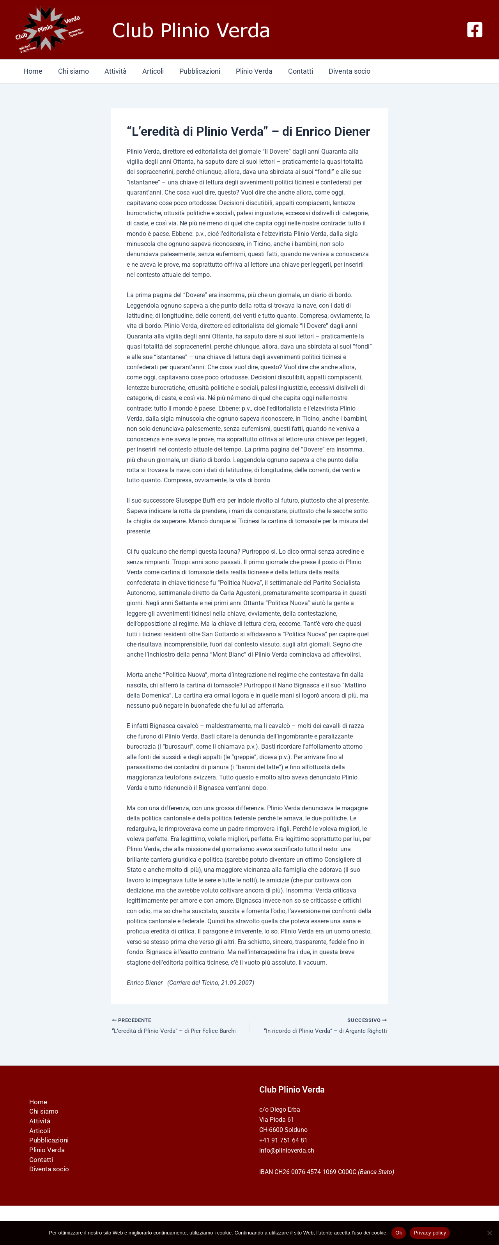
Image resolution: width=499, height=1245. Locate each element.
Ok (398, 1233)
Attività (112, 71)
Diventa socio (338, 71)
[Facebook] (474, 29)
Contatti (290, 71)
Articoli (147, 71)
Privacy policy (430, 1233)
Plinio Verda (245, 71)
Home (32, 71)
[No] (489, 1233)
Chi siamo (71, 71)
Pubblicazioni (192, 71)
